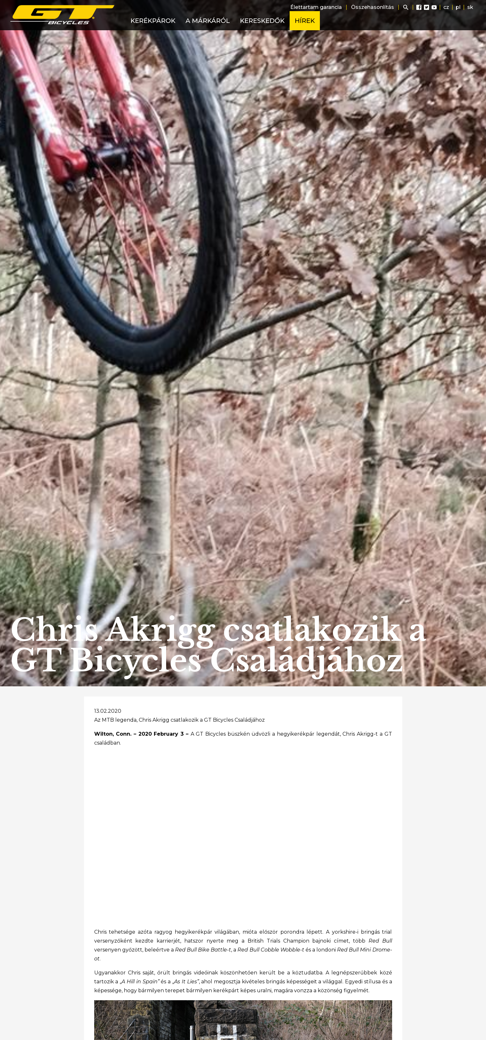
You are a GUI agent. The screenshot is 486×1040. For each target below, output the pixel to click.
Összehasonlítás (372, 7)
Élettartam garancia (316, 7)
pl (458, 7)
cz (446, 7)
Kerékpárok (152, 21)
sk (470, 7)
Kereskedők (262, 21)
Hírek (305, 21)
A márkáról (208, 21)
